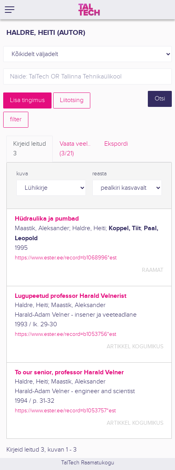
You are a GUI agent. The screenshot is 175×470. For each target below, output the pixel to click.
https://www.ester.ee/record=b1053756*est (65, 334)
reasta (99, 174)
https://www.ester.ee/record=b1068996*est (66, 257)
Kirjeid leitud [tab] (29, 149)
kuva (22, 174)
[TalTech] (89, 9)
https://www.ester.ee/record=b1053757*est (65, 410)
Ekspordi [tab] (116, 144)
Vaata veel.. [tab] (75, 149)
